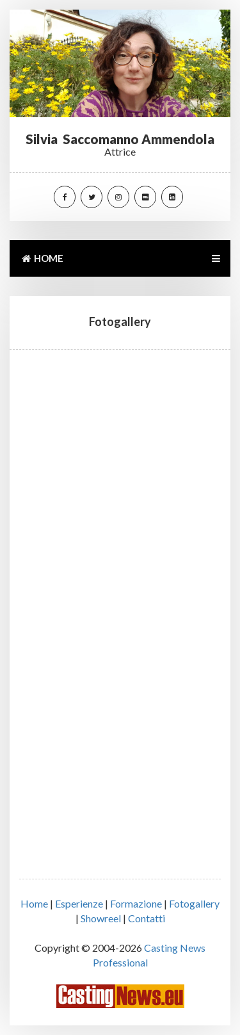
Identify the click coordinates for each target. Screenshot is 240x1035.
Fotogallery (194, 903)
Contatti (146, 918)
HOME (41, 258)
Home (34, 903)
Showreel (101, 918)
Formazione (136, 903)
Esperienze (79, 903)
